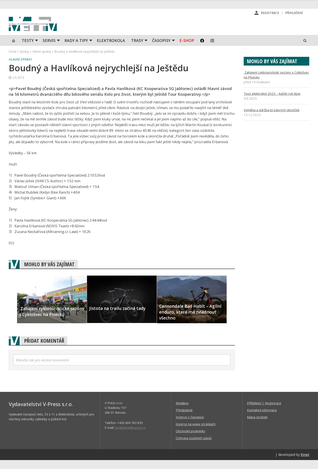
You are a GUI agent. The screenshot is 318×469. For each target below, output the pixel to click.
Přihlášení (294, 13)
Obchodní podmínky (190, 440)
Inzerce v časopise (190, 426)
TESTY (28, 49)
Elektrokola (111, 49)
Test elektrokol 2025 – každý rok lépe (272, 102)
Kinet (305, 463)
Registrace (270, 13)
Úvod (12, 60)
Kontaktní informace (262, 419)
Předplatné (184, 419)
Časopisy (161, 49)
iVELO (46, 28)
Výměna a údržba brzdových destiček (271, 118)
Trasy (137, 49)
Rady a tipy (76, 49)
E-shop (186, 49)
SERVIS (49, 49)
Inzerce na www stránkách (195, 433)
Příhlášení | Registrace (264, 412)
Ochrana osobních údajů (194, 447)
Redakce (182, 412)
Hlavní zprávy (41, 60)
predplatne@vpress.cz (130, 436)
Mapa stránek (257, 426)
